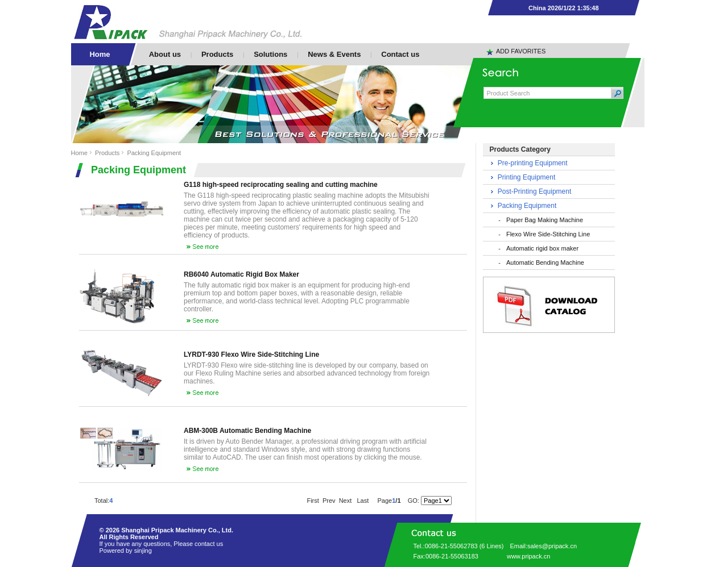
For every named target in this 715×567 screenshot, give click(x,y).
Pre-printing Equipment (533, 163)
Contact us (400, 54)
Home (79, 152)
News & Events (334, 54)
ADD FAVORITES (520, 51)
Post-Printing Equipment (534, 191)
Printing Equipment (526, 177)
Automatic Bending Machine (545, 262)
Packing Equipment (154, 152)
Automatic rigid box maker (542, 248)
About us (165, 54)
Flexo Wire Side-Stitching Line (548, 234)
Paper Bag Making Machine (544, 219)
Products (217, 54)
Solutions (270, 54)
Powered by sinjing (126, 550)
